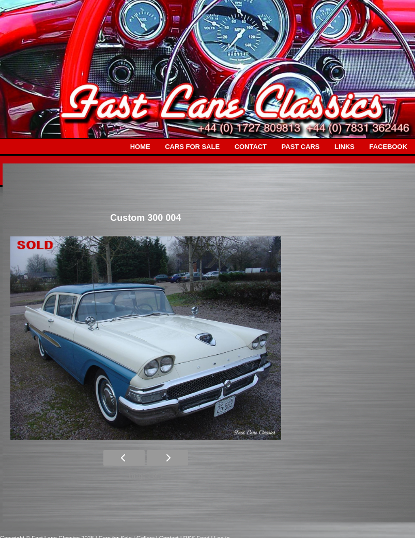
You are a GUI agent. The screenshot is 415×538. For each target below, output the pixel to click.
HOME (140, 147)
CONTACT (251, 147)
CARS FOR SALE (192, 147)
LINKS (344, 147)
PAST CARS (301, 147)
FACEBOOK (388, 147)
